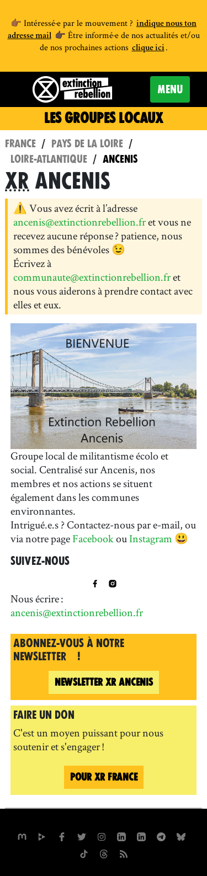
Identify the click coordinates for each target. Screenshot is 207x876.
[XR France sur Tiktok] (84, 852)
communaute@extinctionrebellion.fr (92, 277)
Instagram (150, 538)
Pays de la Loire (87, 143)
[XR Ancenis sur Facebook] (95, 582)
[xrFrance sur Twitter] (81, 835)
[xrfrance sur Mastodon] (22, 835)
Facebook (93, 538)
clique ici (148, 48)
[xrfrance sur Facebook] (61, 835)
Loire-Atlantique (48, 159)
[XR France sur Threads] (103, 852)
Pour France (103, 777)
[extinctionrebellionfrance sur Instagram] (101, 835)
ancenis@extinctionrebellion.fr (79, 222)
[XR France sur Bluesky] (181, 835)
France (20, 143)
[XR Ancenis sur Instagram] (112, 582)
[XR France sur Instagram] (161, 835)
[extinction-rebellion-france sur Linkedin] (141, 835)
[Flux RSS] (123, 852)
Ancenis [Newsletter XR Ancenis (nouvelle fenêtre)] (104, 682)
